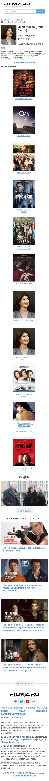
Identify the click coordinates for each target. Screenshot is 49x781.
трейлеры (6, 708)
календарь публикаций (13, 714)
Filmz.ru (21, 730)
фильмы (30, 708)
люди (22, 711)
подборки (41, 711)
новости (18, 708)
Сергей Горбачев (10, 742)
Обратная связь (36, 773)
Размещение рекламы (24, 776)
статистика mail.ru (11, 717)
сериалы (42, 708)
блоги (4, 711)
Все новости (24, 683)
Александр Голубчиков (20, 739)
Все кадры (24, 511)
